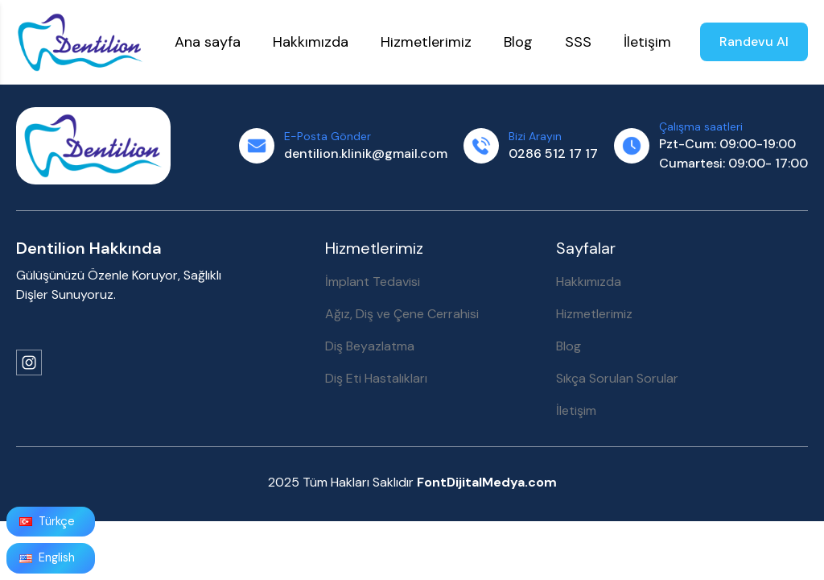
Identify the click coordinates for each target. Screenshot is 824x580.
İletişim (576, 410)
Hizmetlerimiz (594, 313)
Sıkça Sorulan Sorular (617, 378)
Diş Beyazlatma (369, 346)
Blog (568, 346)
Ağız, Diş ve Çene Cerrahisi (402, 313)
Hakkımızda (588, 281)
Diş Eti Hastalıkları (376, 378)
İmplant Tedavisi (372, 281)
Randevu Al (754, 41)
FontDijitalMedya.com (487, 482)
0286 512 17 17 (553, 153)
